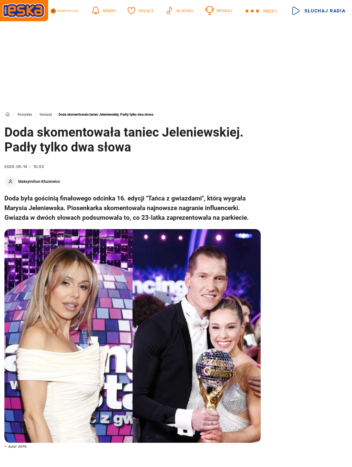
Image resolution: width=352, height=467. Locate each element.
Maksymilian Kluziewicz (39, 181)
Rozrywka (25, 114)
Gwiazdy (46, 114)
